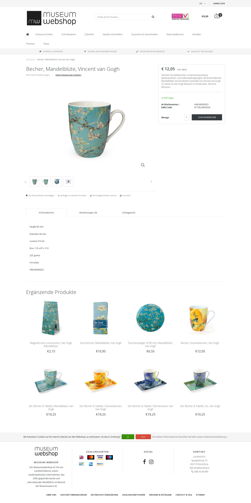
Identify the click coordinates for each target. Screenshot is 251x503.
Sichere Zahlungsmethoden (101, 51)
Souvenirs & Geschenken (144, 34)
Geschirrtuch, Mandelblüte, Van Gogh (100, 343)
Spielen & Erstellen (113, 34)
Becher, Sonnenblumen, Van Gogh (200, 343)
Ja (128, 436)
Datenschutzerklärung (104, 494)
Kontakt (199, 451)
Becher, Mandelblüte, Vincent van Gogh (56, 59)
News (46, 43)
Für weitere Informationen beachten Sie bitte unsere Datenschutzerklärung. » (190, 436)
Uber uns (51, 494)
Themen (30, 43)
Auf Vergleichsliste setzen (104, 195)
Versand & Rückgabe (160, 494)
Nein (143, 436)
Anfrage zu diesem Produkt (73, 195)
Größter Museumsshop (150, 51)
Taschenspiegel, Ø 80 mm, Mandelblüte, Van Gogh (150, 344)
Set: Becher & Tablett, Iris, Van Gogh (200, 406)
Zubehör (89, 34)
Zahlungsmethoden (133, 494)
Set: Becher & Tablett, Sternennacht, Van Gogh (150, 407)
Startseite (30, 59)
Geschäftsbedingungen (73, 494)
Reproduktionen (175, 34)
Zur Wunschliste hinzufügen (41, 195)
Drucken (127, 195)
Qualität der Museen (200, 51)
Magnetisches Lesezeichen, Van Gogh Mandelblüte (51, 344)
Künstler (196, 34)
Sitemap (200, 494)
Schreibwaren (68, 34)
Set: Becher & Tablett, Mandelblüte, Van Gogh (51, 407)
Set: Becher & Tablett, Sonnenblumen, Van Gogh (100, 407)
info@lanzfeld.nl (201, 467)
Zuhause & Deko (44, 34)
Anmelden (219, 3)
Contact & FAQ (184, 494)
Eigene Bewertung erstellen (68, 75)
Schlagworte (128, 212)
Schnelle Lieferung (51, 51)
